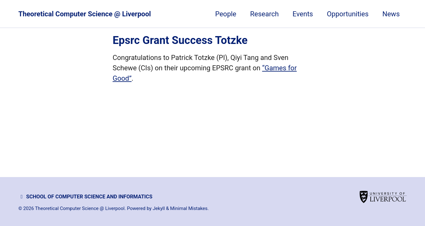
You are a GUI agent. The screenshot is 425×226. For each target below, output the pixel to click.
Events (302, 14)
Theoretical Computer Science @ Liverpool (85, 14)
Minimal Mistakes (189, 208)
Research (264, 14)
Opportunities (347, 14)
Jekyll (159, 208)
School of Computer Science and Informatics (86, 197)
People (225, 14)
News (391, 14)
